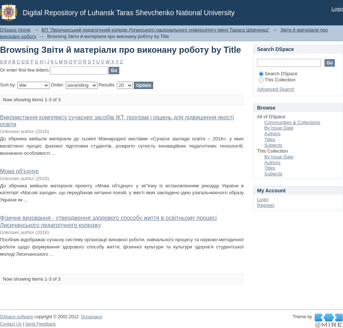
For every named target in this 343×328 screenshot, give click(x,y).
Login (337, 9)
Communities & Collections (292, 122)
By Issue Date (279, 128)
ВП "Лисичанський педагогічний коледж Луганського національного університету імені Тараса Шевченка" (156, 30)
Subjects (273, 145)
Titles (269, 139)
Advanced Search (275, 89)
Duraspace (91, 316)
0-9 (3, 61)
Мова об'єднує (19, 171)
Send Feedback (40, 324)
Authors (272, 133)
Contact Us (11, 324)
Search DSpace (278, 73)
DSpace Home (15, 30)
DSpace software (16, 316)
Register (265, 205)
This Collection (277, 79)
